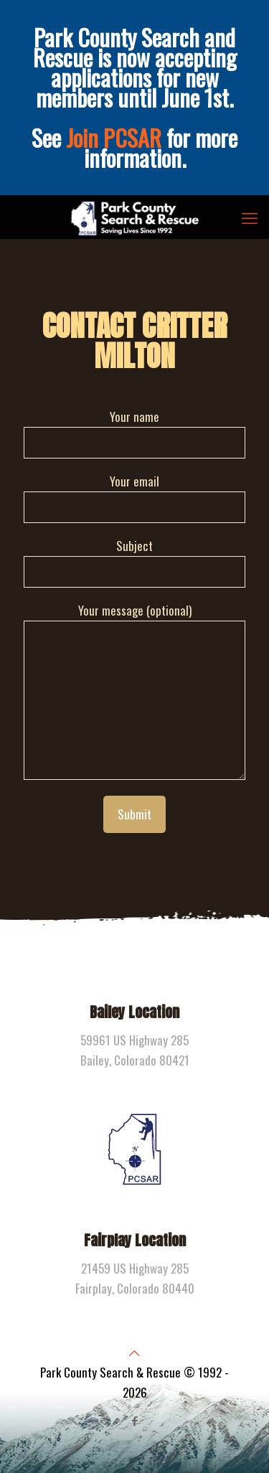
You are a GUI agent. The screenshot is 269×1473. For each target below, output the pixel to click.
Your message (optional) (134, 690)
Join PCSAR (113, 137)
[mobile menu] (249, 216)
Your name (134, 433)
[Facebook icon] (134, 1420)
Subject (134, 562)
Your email (134, 497)
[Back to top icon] (134, 1352)
